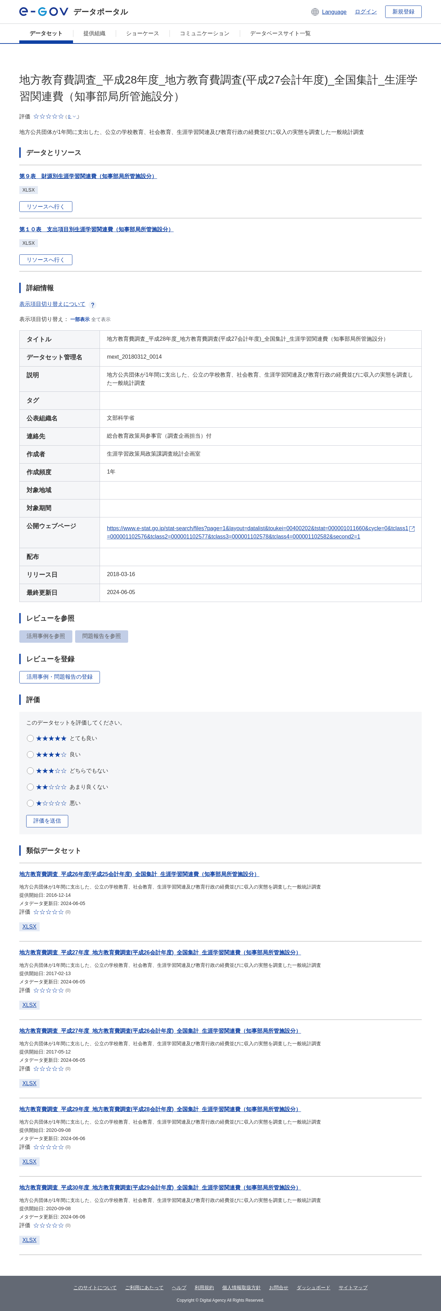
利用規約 (204, 1287)
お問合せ (278, 1287)
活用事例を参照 (46, 636)
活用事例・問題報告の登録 (60, 677)
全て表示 (101, 319)
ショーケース (142, 33)
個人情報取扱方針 (241, 1287)
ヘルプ (179, 1287)
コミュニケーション (204, 33)
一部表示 (80, 319)
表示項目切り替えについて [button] (57, 304)
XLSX (29, 927)
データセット (46, 33)
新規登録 (403, 11)
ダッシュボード (313, 1287)
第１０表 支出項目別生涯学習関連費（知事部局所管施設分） (96, 229)
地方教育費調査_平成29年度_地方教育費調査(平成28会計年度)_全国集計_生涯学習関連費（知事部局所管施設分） (160, 1109)
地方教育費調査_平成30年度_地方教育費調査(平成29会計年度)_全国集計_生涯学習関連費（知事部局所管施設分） (160, 1188)
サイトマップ (353, 1287)
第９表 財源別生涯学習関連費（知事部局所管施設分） (88, 176)
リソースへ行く (46, 207)
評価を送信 (47, 821)
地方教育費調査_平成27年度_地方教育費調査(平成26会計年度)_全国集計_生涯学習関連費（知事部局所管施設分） (160, 952)
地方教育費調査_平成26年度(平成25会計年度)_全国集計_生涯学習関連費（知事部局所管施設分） (139, 874)
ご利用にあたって (144, 1287)
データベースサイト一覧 (280, 33)
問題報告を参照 (101, 636)
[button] (328, 11)
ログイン (366, 11)
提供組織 (94, 33)
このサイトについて (95, 1287)
